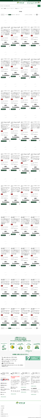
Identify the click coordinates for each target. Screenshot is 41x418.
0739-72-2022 (14, 357)
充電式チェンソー (17, 8)
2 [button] (35, 14)
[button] (33, 14)
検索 (39, 5)
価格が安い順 (13, 14)
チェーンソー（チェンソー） (10, 8)
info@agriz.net (14, 359)
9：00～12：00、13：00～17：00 (9, 360)
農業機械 (5, 8)
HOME (2, 8)
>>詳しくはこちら (3, 396)
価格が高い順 (18, 14)
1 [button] (34, 14)
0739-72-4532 (11, 363)
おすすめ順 (6, 14)
